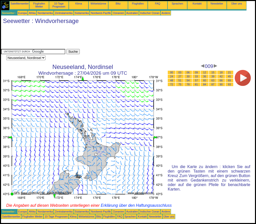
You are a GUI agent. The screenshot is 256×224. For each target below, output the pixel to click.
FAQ (157, 3)
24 (171, 76)
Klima (78, 3)
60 (204, 80)
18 (221, 72)
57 (196, 80)
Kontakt (197, 3)
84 (204, 84)
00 (171, 72)
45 (229, 76)
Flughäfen (138, 3)
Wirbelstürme (98, 3)
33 (196, 76)
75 (180, 84)
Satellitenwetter (19, 3)
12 (204, 72)
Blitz (118, 3)
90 (221, 84)
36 (204, 76)
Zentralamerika (63, 12)
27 (180, 76)
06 (188, 72)
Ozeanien (118, 12)
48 (171, 80)
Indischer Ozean (150, 12)
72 (171, 84)
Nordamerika (45, 12)
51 (180, 80)
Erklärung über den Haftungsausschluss (136, 205)
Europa (22, 12)
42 (221, 76)
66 (221, 80)
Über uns (236, 3)
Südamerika (82, 12)
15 (213, 72)
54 (188, 80)
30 (188, 76)
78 (188, 84)
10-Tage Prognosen (59, 5)
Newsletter (216, 3)
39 (213, 76)
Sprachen (177, 3)
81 (196, 84)
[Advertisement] (92, 37)
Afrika (32, 12)
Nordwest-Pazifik (101, 12)
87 (213, 84)
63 (213, 80)
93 (229, 84)
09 (196, 72)
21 (229, 72)
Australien (132, 12)
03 (180, 72)
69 (229, 80)
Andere (166, 12)
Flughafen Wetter (39, 5)
